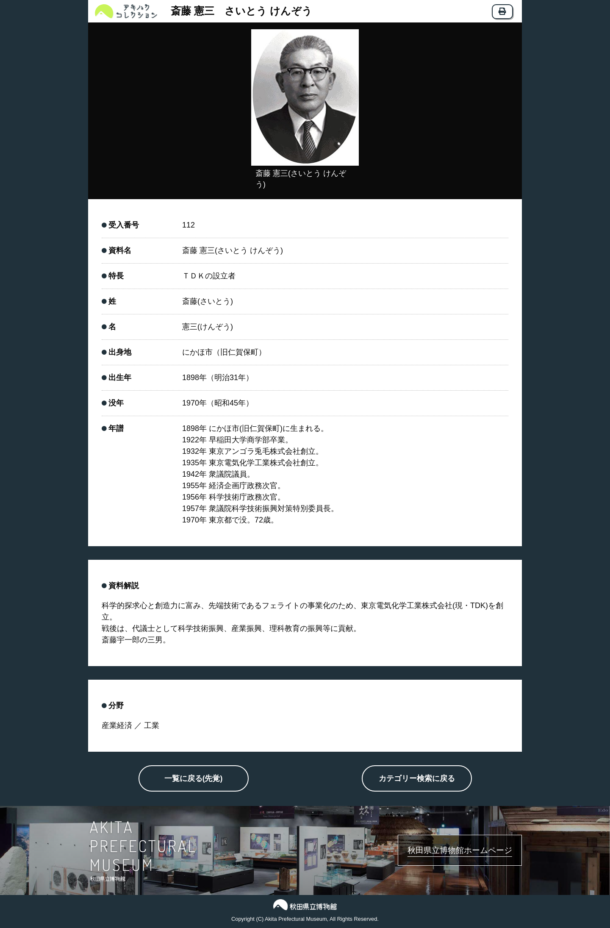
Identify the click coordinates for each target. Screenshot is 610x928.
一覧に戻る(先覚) (193, 779)
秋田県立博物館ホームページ (449, 850)
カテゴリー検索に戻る (417, 779)
